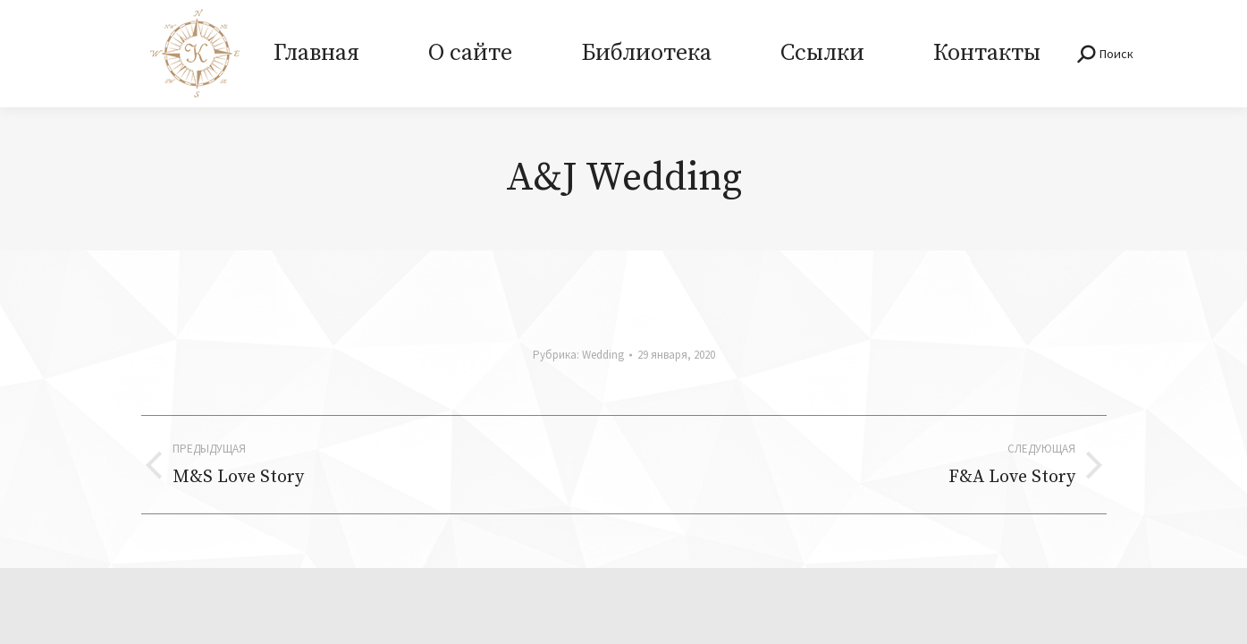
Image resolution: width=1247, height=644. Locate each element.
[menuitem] (317, 53)
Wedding (603, 354)
